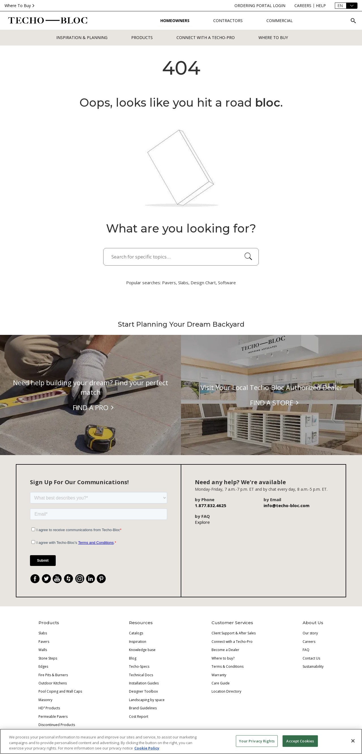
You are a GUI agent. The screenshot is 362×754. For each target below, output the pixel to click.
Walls (42, 649)
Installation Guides (144, 683)
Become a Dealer (225, 649)
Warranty (219, 675)
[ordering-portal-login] (259, 5)
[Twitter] (46, 578)
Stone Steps (47, 658)
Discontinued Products (56, 724)
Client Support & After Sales (234, 633)
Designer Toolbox (143, 691)
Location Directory (226, 691)
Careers (309, 641)
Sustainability (313, 666)
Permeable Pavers (53, 716)
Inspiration (137, 641)
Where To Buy (20, 5)
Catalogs (136, 633)
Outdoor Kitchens (52, 683)
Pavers (43, 641)
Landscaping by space (147, 699)
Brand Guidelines (143, 708)
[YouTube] (57, 578)
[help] (321, 5)
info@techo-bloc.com (286, 505)
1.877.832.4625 (210, 505)
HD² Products (49, 708)
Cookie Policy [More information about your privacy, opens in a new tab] (146, 748)
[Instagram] (79, 578)
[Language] (346, 6)
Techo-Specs (139, 666)
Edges (43, 666)
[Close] (353, 740)
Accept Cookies (300, 740)
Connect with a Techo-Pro (205, 37)
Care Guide (221, 683)
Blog (132, 658)
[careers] (302, 5)
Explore (202, 522)
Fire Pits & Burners (53, 675)
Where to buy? (223, 658)
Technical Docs (141, 675)
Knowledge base (142, 649)
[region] (181, 741)
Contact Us (311, 658)
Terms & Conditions (228, 666)
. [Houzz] (71, 579)
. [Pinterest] (103, 579)
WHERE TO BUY (273, 37)
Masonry (45, 699)
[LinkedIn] (90, 578)
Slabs (42, 633)
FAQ (306, 649)
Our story (310, 633)
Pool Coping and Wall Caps (60, 691)
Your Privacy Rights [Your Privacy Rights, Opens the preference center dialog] (256, 740)
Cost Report (138, 716)
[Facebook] (35, 578)
